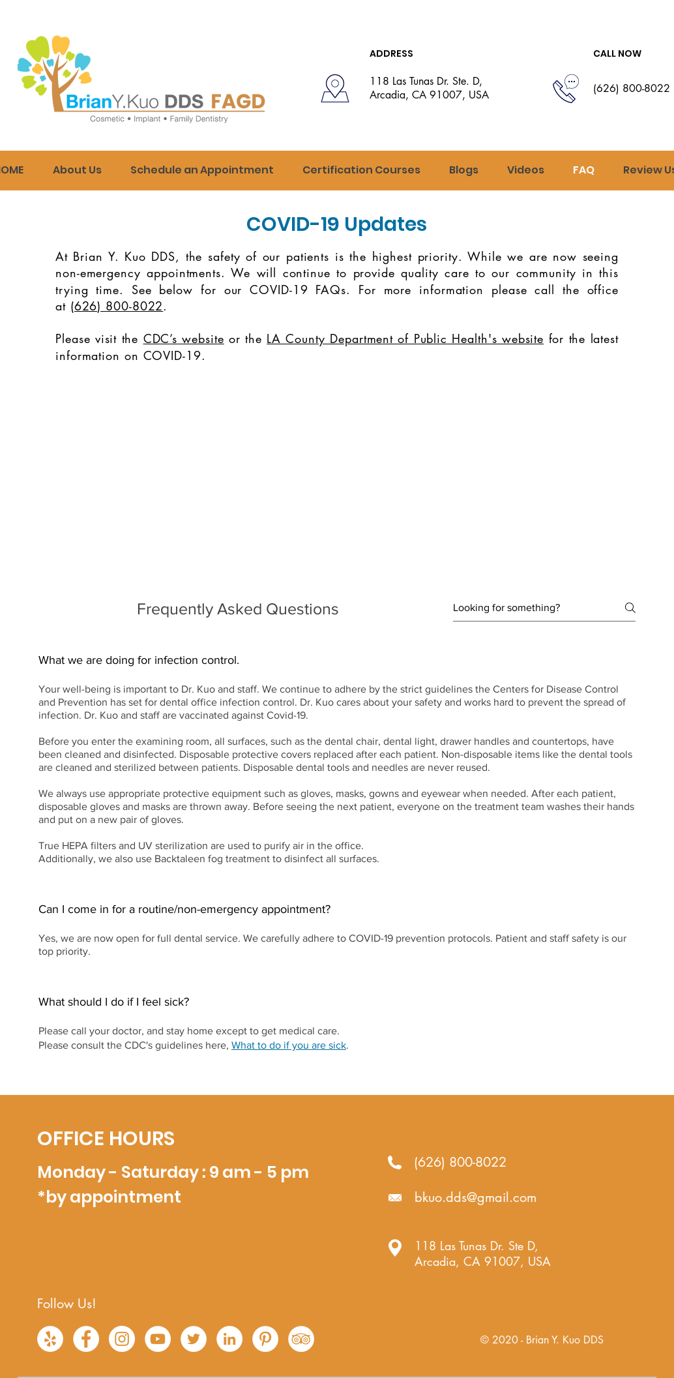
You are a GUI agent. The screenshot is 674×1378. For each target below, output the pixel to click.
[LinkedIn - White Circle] (229, 1339)
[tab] (337, 863)
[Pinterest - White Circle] (265, 1339)
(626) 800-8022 (117, 306)
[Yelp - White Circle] (50, 1339)
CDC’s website (183, 338)
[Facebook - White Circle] (86, 1339)
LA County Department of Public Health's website (405, 338)
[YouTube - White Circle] (158, 1339)
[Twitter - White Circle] (194, 1339)
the (132, 338)
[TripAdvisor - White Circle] (301, 1339)
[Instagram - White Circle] (122, 1339)
